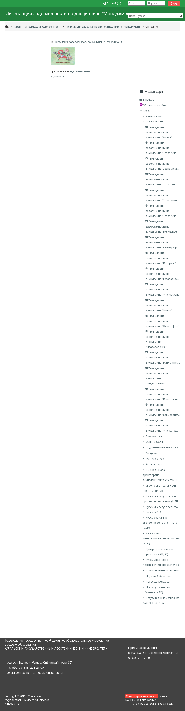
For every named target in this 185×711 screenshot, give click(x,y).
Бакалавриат (20, 433)
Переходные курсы (24, 604)
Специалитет (20, 455)
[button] (114, 3)
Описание (151, 26)
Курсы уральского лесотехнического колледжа (22, 577)
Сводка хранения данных (142, 696)
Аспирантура (20, 466)
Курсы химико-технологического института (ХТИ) (21, 551)
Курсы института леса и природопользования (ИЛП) (26, 508)
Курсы (13, 57)
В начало (15, 46)
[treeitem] (26, 46)
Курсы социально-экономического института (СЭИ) (27, 535)
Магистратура (21, 461)
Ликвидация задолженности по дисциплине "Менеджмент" (89, 42)
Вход (174, 3)
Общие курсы (20, 439)
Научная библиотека (25, 598)
